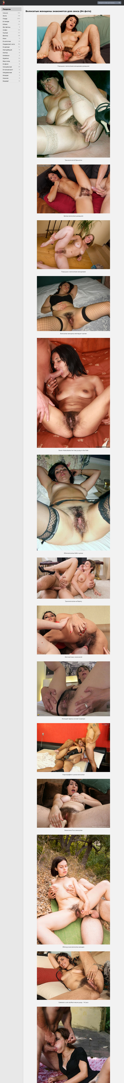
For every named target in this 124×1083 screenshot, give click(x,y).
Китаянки (6, 55)
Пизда (5, 18)
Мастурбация (7, 50)
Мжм (4, 38)
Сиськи (5, 13)
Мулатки (6, 58)
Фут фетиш (6, 27)
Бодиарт (6, 81)
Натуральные (7, 72)
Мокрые (5, 75)
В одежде (6, 47)
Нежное (5, 78)
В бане (5, 24)
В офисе (5, 64)
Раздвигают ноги (9, 44)
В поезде (6, 21)
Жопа (5, 16)
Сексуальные (7, 67)
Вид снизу (6, 61)
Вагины (5, 36)
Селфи (5, 30)
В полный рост (8, 70)
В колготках (7, 41)
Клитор (5, 53)
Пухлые (5, 33)
